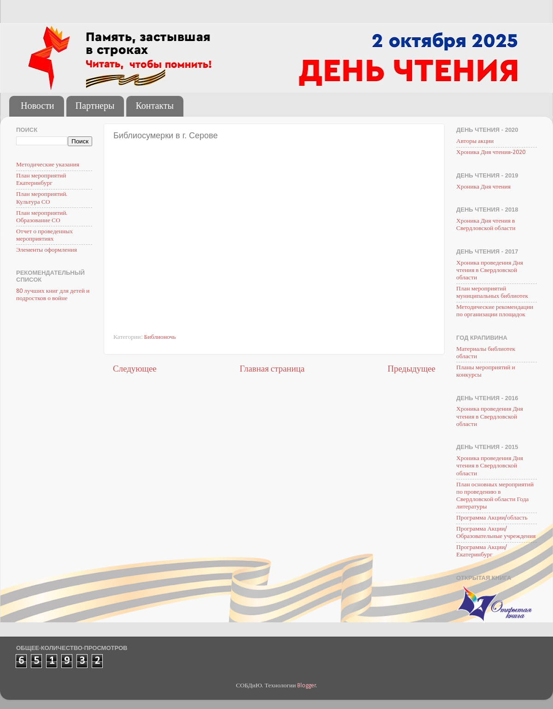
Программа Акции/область (492, 518)
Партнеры (95, 106)
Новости (37, 106)
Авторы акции (475, 141)
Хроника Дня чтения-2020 (490, 152)
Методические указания (47, 165)
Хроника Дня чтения (483, 187)
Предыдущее (411, 369)
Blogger (306, 686)
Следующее (135, 369)
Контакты (154, 106)
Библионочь (160, 337)
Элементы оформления (46, 250)
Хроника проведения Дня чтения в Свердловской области (489, 270)
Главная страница (272, 369)
